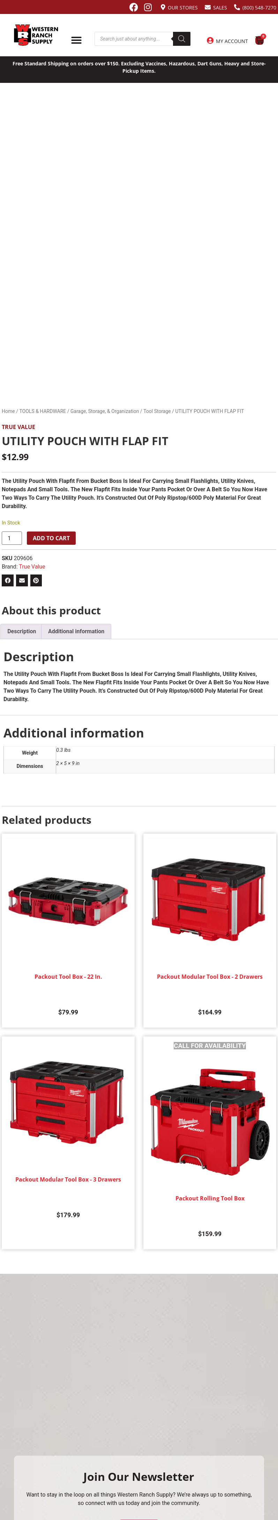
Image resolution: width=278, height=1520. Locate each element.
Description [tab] (21, 631)
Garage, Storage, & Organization (104, 411)
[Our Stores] (163, 7)
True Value (18, 427)
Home (8, 411)
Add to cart (51, 538)
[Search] (181, 39)
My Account (232, 41)
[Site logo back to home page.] (36, 35)
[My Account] (209, 40)
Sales (220, 7)
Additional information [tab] (76, 631)
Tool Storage (157, 411)
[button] (8, 580)
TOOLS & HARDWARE (42, 411)
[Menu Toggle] (76, 40)
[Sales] (208, 7)
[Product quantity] (12, 538)
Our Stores (183, 7)
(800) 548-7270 (259, 7)
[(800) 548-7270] (237, 7)
